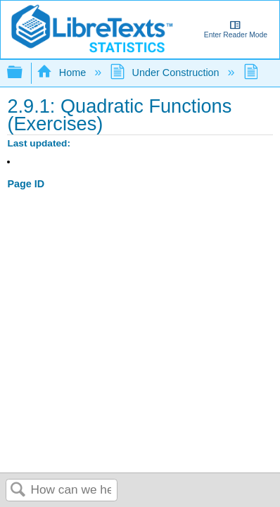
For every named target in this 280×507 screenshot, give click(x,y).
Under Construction (166, 72)
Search (18, 490)
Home (63, 72)
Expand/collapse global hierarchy (24, 73)
